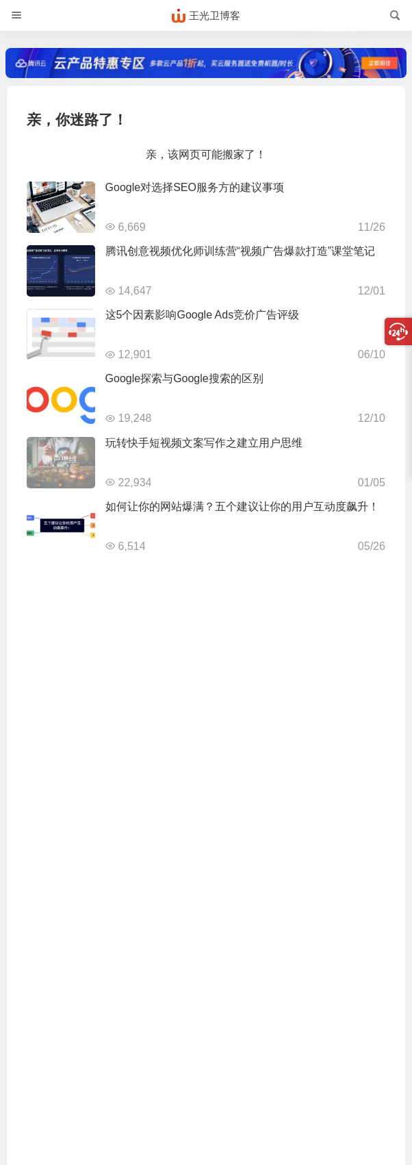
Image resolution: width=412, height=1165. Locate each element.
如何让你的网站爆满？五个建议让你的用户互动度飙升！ (242, 506)
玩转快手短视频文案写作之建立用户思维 (203, 443)
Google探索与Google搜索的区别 (184, 378)
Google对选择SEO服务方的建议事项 (194, 187)
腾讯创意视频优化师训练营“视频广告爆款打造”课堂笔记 (240, 251)
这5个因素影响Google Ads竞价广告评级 (202, 315)
